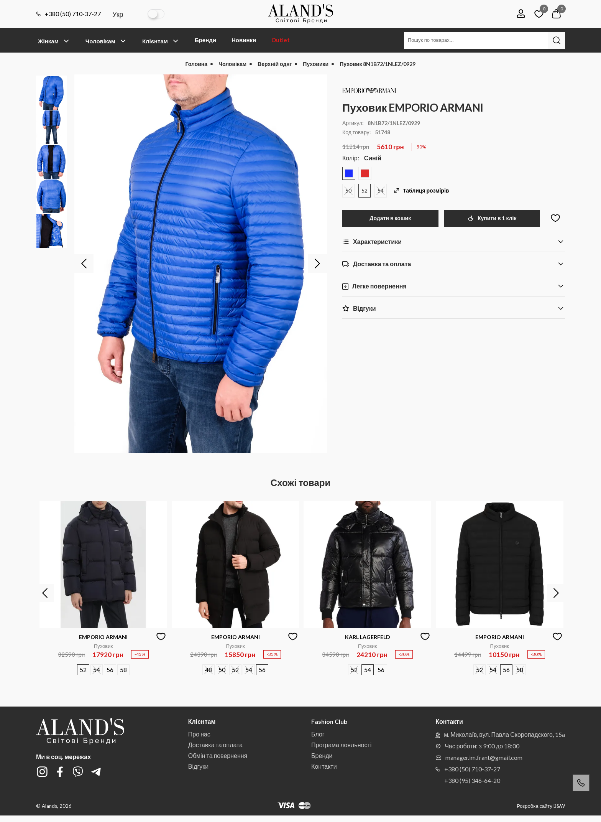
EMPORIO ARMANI (103, 637)
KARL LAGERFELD (367, 637)
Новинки (244, 39)
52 (364, 190)
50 (348, 190)
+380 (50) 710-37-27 (68, 14)
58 (123, 669)
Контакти (324, 766)
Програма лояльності (341, 744)
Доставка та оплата (215, 744)
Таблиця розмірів (421, 190)
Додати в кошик (390, 218)
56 (110, 669)
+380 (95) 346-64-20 (472, 780)
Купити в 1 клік (492, 218)
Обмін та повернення (217, 755)
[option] (200, 263)
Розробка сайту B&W (541, 806)
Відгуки (198, 766)
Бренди (205, 39)
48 (208, 669)
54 (381, 190)
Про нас (199, 734)
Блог (318, 734)
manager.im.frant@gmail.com (478, 757)
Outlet (280, 39)
